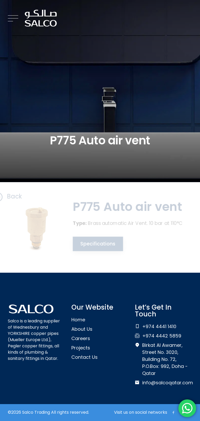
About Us (81, 329)
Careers (80, 338)
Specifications (97, 243)
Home (78, 319)
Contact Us (84, 357)
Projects (80, 348)
